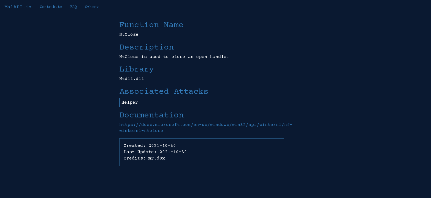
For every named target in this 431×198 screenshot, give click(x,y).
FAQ (73, 7)
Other (92, 7)
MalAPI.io (18, 7)
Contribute (51, 7)
